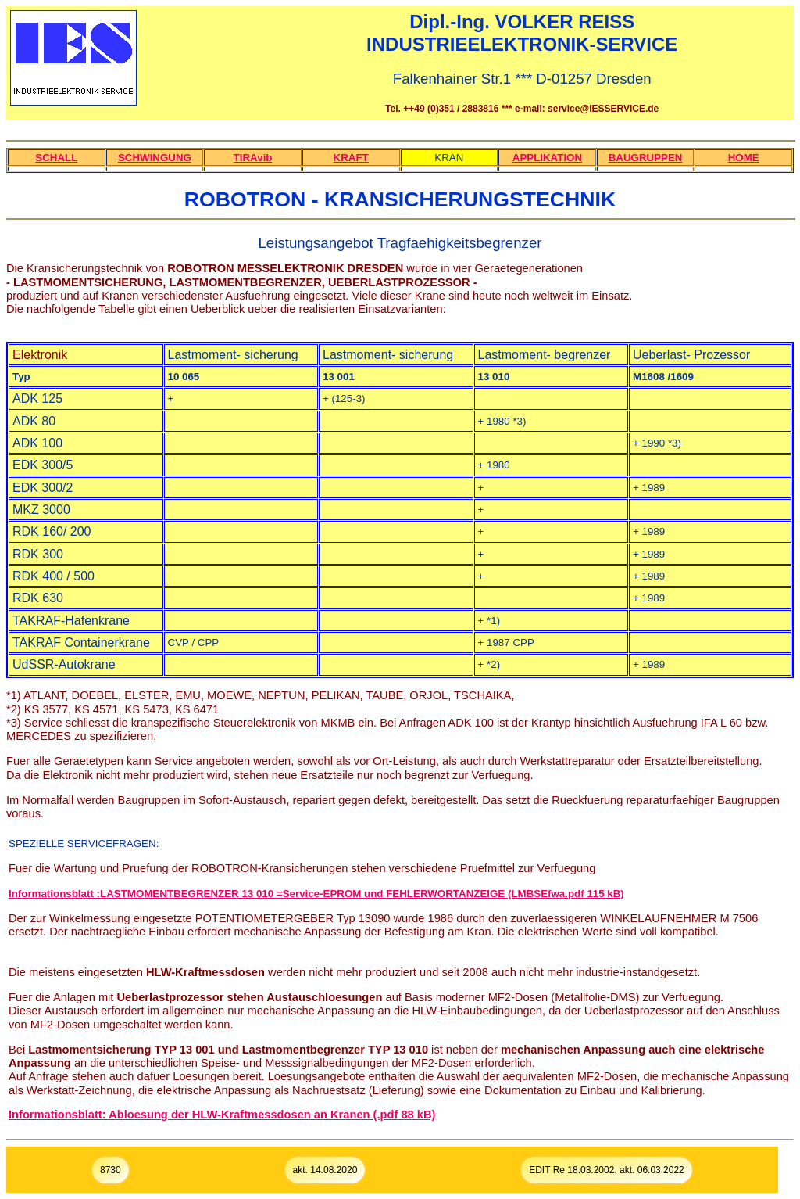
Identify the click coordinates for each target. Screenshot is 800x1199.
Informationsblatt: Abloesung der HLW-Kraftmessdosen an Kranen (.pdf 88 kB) (222, 1114)
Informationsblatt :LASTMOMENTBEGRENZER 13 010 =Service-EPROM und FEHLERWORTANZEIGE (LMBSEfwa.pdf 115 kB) (316, 893)
